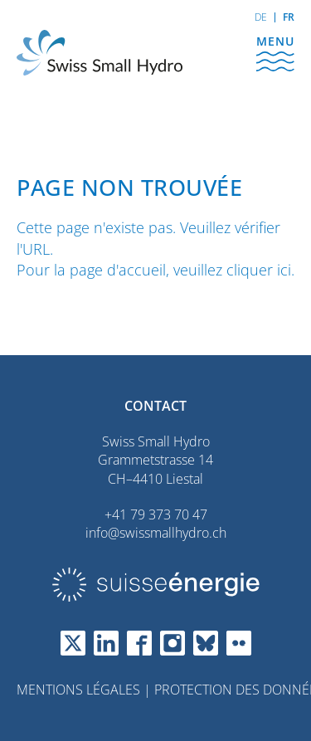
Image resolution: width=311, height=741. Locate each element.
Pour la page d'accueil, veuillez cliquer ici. (155, 270)
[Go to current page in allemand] (261, 17)
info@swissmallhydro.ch (155, 533)
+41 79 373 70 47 (155, 514)
